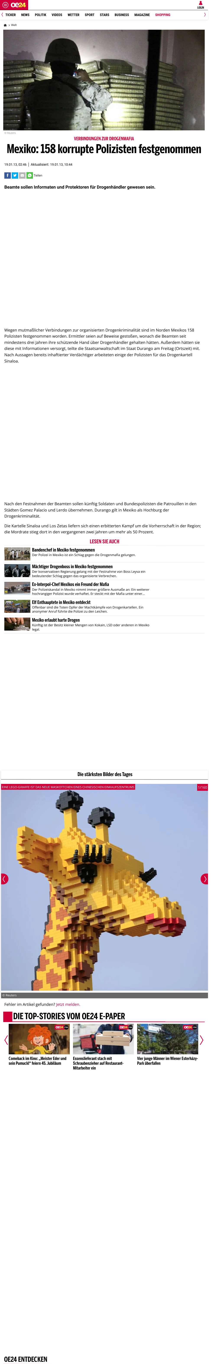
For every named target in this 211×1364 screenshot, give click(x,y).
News (25, 15)
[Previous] (4, 15)
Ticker (10, 15)
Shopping (162, 15)
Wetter (73, 15)
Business (122, 15)
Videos (57, 15)
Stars (104, 15)
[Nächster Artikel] (199, 1040)
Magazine (142, 15)
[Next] (204, 15)
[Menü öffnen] (5, 5)
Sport (89, 15)
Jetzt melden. (68, 1004)
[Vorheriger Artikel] (9, 1040)
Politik (40, 15)
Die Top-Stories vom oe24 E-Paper (69, 1017)
